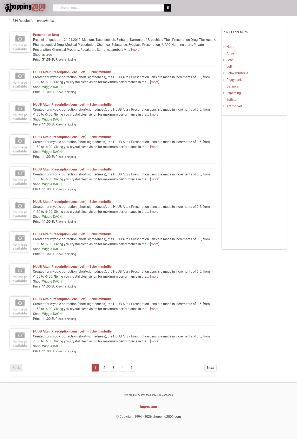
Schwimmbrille (237, 73)
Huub (230, 47)
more (136, 50)
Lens (229, 60)
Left (229, 67)
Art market (234, 106)
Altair (230, 53)
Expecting (233, 93)
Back (16, 368)
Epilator (232, 100)
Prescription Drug (46, 35)
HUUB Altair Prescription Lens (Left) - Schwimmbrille (72, 72)
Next (210, 368)
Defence (232, 86)
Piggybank (234, 80)
